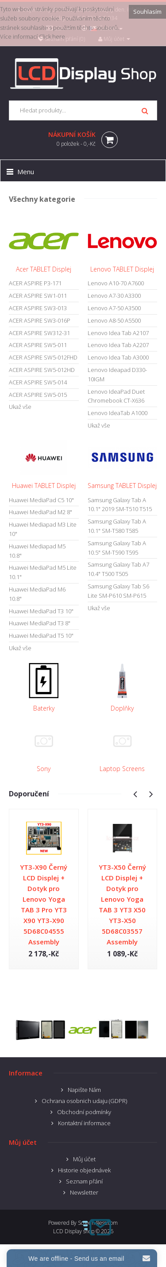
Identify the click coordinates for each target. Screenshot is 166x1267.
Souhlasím (147, 12)
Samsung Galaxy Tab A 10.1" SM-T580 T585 (117, 526)
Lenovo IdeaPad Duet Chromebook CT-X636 (116, 396)
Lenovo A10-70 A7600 (116, 283)
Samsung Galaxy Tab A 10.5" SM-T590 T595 (117, 547)
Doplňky (122, 708)
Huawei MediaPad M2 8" (40, 512)
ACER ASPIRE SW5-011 (38, 345)
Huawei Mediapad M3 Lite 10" (43, 529)
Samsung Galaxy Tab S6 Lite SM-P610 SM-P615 (118, 591)
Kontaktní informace (84, 1123)
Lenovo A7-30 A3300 (114, 296)
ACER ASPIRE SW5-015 (38, 395)
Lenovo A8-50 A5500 (114, 320)
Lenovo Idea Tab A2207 (118, 345)
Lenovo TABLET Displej (122, 269)
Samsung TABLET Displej (122, 485)
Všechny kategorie (42, 199)
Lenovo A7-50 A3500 (114, 308)
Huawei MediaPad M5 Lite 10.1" (43, 572)
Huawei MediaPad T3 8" (39, 623)
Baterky (43, 708)
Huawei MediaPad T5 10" (41, 635)
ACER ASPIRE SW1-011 (38, 296)
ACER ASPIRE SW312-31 (39, 333)
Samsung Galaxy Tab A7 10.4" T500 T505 (118, 569)
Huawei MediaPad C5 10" (41, 500)
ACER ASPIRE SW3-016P (39, 320)
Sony (43, 768)
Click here (52, 36)
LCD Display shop (73, 1231)
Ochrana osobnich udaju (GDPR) (84, 1101)
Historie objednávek (84, 1170)
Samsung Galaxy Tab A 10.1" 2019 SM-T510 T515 (120, 504)
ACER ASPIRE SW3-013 (38, 308)
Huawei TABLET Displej (44, 485)
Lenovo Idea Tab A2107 (118, 333)
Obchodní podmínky (84, 1112)
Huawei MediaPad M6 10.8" (37, 594)
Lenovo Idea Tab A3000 (118, 357)
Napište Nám (84, 1090)
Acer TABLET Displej (43, 269)
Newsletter (84, 1192)
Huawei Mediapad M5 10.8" (37, 551)
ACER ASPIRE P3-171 (35, 283)
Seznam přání (84, 1181)
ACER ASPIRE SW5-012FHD (43, 357)
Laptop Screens (122, 768)
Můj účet (84, 1159)
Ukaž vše (20, 407)
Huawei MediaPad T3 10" (41, 611)
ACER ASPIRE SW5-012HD (42, 370)
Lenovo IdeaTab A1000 (117, 413)
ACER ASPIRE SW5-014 (38, 382)
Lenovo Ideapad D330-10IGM (117, 374)
